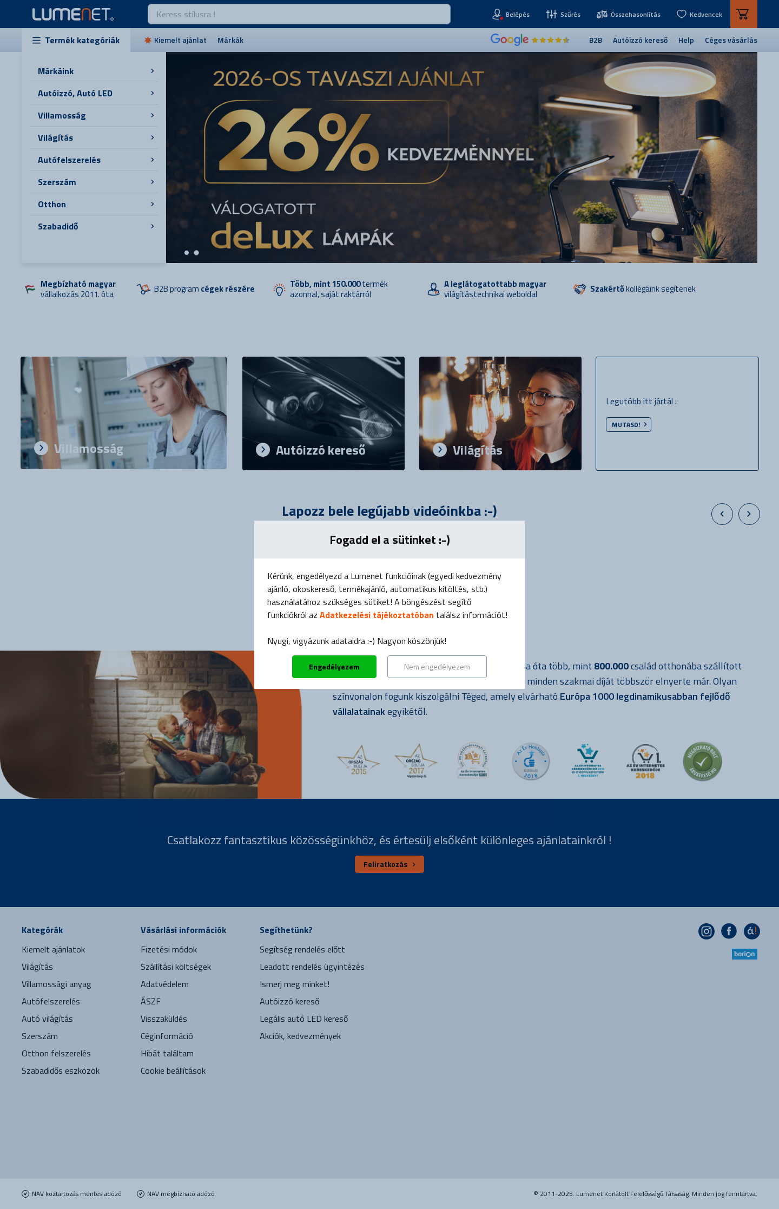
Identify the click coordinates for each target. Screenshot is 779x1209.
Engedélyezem (334, 666)
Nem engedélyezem (437, 666)
